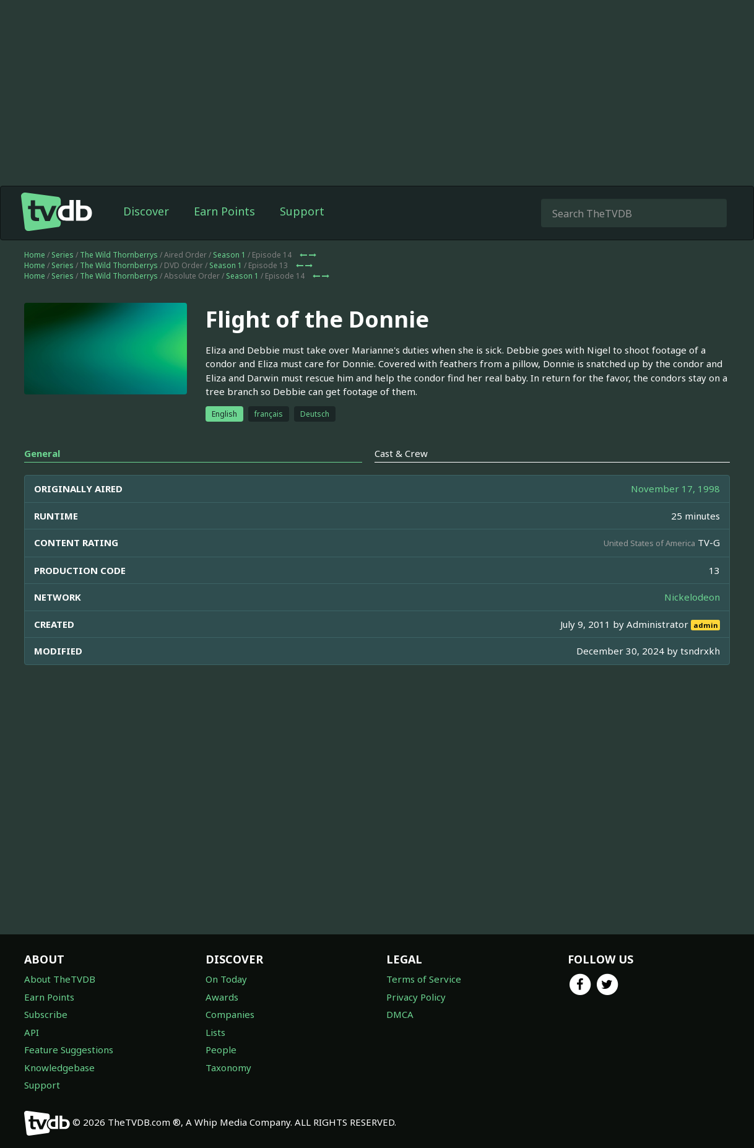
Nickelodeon (692, 597)
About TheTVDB (59, 979)
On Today (226, 979)
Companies (230, 1014)
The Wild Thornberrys (119, 255)
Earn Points (224, 211)
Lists (215, 1032)
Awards (222, 997)
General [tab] (42, 453)
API (31, 1032)
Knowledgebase (59, 1067)
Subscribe (45, 1014)
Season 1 (229, 255)
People (221, 1049)
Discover (146, 211)
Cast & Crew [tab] (401, 453)
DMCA (400, 1014)
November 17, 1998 (675, 488)
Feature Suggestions (68, 1049)
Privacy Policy (416, 997)
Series (62, 255)
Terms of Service (423, 979)
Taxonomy (228, 1067)
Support (302, 211)
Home (34, 255)
